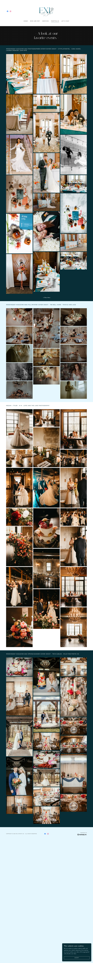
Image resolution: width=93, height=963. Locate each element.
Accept (77, 957)
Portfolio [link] (55, 21)
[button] (46, 297)
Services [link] (45, 21)
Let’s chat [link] (65, 21)
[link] (7, 11)
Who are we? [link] (35, 21)
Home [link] (26, 21)
